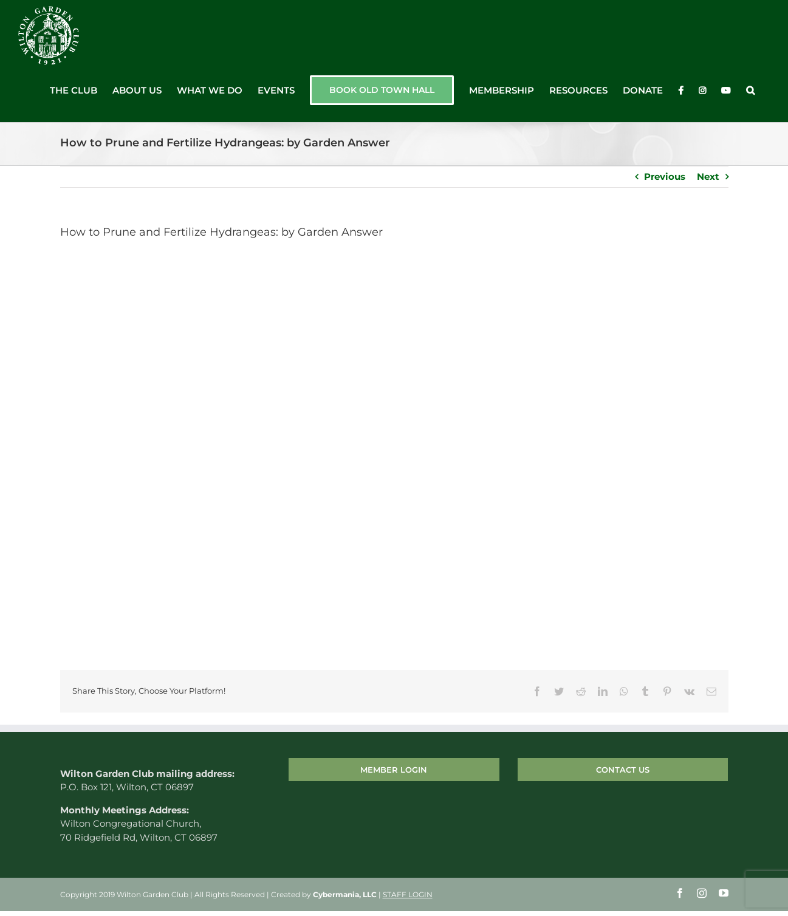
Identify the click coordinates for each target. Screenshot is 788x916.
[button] (750, 90)
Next (708, 176)
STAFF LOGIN (408, 894)
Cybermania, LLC (345, 894)
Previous (664, 176)
